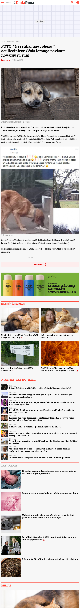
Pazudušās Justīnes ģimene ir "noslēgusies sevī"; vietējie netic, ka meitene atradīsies (41, 411)
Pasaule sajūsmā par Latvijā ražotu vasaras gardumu (50, 493)
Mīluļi (18, 41)
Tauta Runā (9, 41)
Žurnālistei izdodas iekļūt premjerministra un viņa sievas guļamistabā (49, 538)
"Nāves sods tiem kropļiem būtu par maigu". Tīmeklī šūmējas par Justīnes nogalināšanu (40, 395)
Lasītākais (9, 465)
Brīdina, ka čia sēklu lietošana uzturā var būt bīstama (50, 559)
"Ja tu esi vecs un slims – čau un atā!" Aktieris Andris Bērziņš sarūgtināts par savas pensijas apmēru (39, 450)
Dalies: (31, 258)
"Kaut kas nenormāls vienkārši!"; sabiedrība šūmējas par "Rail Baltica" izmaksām (43, 442)
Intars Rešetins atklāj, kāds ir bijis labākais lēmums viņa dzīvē (40, 388)
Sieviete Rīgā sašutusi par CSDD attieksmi (17, 369)
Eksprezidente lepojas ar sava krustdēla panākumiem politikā (39, 457)
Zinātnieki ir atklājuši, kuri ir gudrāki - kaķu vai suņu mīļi (20, 336)
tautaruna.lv (5, 60)
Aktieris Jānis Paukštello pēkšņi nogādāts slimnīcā (35, 427)
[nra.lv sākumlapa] (8, 2)
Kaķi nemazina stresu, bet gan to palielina (57, 336)
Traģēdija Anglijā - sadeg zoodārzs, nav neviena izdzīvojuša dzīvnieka (58, 369)
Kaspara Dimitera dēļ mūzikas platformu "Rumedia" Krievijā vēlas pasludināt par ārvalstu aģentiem (41, 419)
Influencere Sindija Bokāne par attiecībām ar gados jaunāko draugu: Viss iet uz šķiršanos (42, 403)
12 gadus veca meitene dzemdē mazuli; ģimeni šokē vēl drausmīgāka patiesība (49, 472)
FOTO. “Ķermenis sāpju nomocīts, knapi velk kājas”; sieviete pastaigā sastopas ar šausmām (43, 434)
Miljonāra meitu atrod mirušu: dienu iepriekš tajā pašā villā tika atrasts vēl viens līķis (48, 516)
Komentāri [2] (40, 264)
